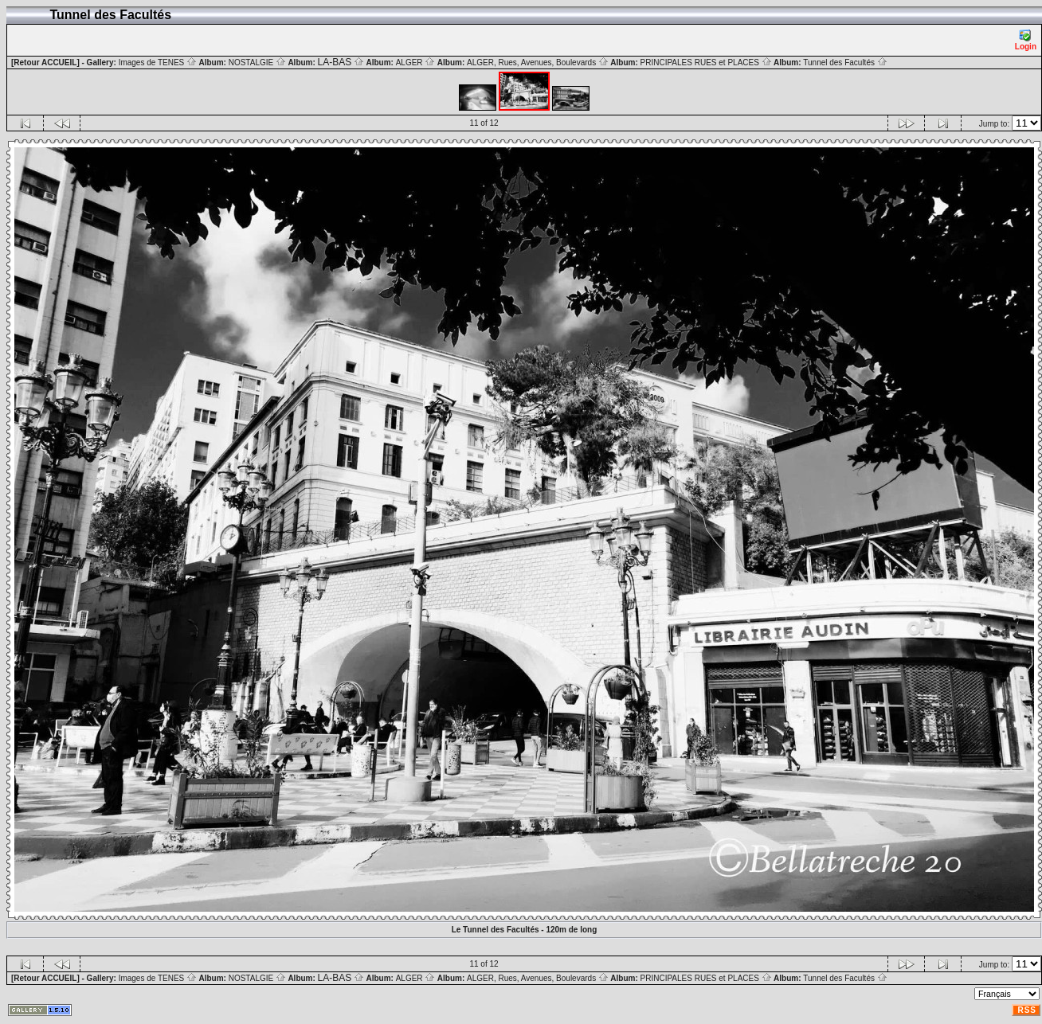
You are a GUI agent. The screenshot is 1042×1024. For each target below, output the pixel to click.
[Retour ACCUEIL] (45, 62)
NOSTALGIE (257, 62)
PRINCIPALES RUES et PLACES (706, 62)
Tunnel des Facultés (845, 62)
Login (1025, 40)
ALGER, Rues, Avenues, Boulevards (538, 62)
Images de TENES (158, 62)
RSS (1026, 1010)
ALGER (416, 62)
